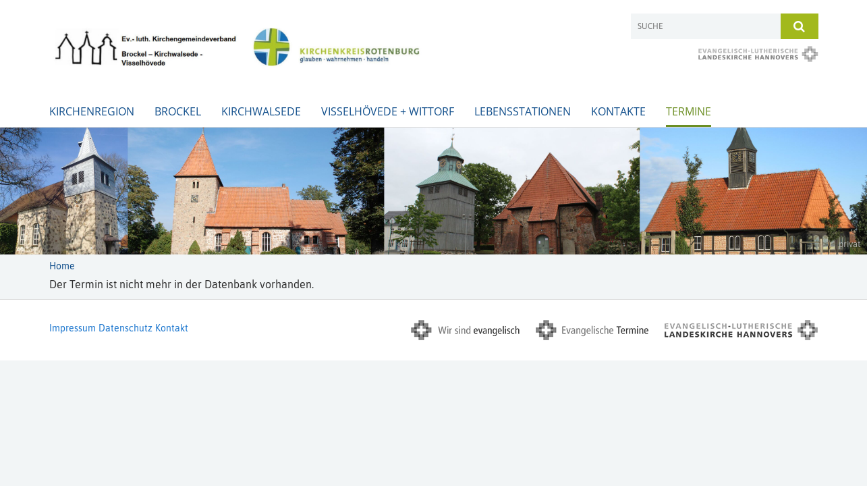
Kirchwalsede (261, 111)
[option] (433, 191)
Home (62, 266)
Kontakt (171, 328)
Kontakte (618, 111)
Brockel (178, 111)
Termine (688, 111)
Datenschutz (125, 328)
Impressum (72, 328)
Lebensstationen (522, 111)
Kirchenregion (91, 111)
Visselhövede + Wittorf (387, 111)
